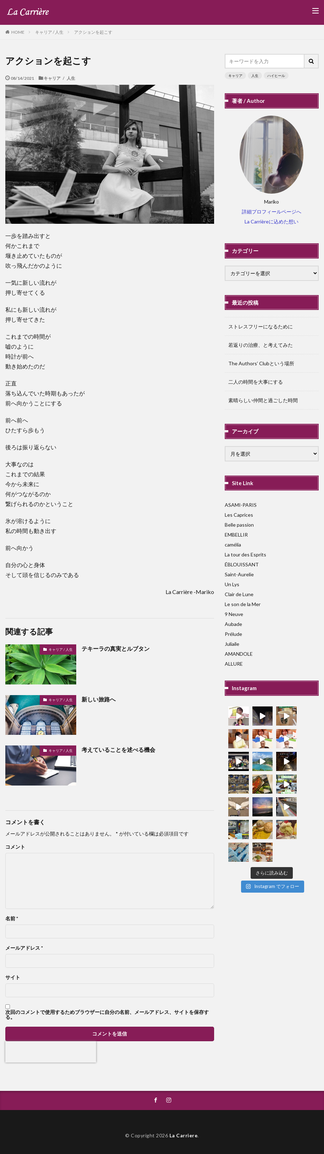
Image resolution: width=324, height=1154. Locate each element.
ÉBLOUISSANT (242, 564)
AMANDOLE (239, 654)
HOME (17, 32)
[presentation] (50, 1052)
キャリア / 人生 (49, 32)
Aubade (233, 624)
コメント (15, 846)
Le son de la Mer (243, 604)
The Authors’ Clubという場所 (261, 363)
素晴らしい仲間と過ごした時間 (263, 400)
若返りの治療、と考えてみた (260, 345)
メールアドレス (24, 947)
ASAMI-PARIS (241, 505)
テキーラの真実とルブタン (116, 648)
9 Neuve (234, 614)
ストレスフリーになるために (260, 326)
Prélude (233, 634)
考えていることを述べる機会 (118, 749)
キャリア (235, 75)
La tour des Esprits (245, 554)
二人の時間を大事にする (255, 382)
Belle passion (239, 525)
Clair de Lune (239, 594)
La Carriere (183, 1135)
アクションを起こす (93, 32)
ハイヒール (276, 75)
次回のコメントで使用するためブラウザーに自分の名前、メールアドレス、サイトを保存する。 (107, 1015)
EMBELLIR (236, 535)
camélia (233, 545)
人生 (254, 75)
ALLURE (234, 664)
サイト (12, 977)
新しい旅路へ (99, 699)
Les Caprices (239, 515)
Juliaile (232, 644)
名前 (11, 918)
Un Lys (232, 584)
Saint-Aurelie (239, 574)
